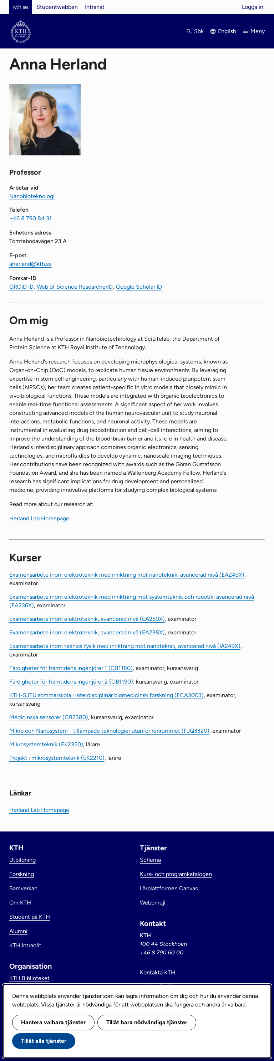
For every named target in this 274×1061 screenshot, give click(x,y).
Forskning (21, 874)
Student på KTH (29, 916)
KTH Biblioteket (29, 978)
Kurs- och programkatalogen (176, 874)
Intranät (95, 7)
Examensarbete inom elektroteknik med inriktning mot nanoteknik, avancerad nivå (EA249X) (126, 574)
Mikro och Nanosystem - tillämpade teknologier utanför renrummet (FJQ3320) (109, 730)
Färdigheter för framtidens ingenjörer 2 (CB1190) (71, 681)
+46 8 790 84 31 (30, 218)
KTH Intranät (25, 945)
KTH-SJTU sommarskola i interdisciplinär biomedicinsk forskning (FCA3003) (106, 695)
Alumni (18, 931)
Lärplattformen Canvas (169, 888)
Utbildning (22, 859)
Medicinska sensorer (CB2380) (48, 717)
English (227, 31)
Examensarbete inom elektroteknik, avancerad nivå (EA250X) (87, 619)
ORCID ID (21, 286)
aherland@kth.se (30, 264)
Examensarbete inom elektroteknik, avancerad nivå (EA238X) (87, 632)
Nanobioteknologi (32, 196)
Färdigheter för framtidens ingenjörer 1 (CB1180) (71, 668)
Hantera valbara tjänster (53, 1022)
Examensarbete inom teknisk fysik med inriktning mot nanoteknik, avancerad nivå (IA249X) (124, 646)
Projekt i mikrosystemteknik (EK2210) (57, 757)
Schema (150, 859)
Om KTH (20, 902)
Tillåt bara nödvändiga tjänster (146, 1022)
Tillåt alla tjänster (43, 1040)
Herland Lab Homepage (39, 518)
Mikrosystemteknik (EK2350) (46, 744)
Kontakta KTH (157, 972)
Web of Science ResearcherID (75, 286)
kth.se (20, 7)
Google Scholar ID (139, 286)
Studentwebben (57, 7)
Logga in (252, 7)
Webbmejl (153, 902)
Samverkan (23, 888)
